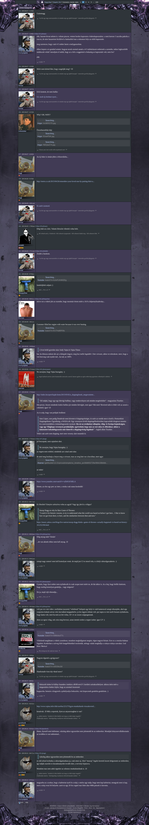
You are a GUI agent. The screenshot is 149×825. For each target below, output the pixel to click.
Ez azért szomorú (43, 206)
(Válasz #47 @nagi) (41, 439)
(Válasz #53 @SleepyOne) (42, 606)
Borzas (21, 318)
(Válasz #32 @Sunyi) (40, 34)
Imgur (39, 123)
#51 (20, 534)
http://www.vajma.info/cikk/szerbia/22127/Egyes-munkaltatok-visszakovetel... (66, 706)
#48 (20, 439)
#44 (20, 322)
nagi (20, 173)
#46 (20, 369)
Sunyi (21, 30)
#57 (20, 681)
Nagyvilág (47, 2)
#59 (20, 729)
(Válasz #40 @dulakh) (41, 251)
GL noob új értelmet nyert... (47, 97)
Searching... (50, 120)
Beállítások (42, 2)
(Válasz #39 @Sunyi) (41, 226)
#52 (20, 559)
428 (97, 2)
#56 (20, 655)
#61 (20, 780)
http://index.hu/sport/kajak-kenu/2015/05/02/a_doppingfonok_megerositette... (66, 395)
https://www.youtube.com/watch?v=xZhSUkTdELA (56, 482)
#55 (20, 629)
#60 (20, 753)
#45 (20, 346)
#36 (20, 112)
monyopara (23, 53)
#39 (20, 203)
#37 (20, 154)
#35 (20, 89)
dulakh (21, 245)
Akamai (40, 463)
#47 (20, 392)
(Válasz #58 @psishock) (41, 729)
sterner (21, 388)
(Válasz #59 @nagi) (40, 753)
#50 (20, 502)
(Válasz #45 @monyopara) (43, 369)
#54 (20, 606)
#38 (20, 179)
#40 (20, 226)
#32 (20, 11)
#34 (20, 66)
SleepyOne (23, 293)
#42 (20, 274)
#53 (20, 581)
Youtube (40, 280)
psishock (22, 723)
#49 (20, 479)
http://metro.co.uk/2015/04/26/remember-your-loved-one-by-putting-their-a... (65, 181)
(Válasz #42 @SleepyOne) (42, 299)
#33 (20, 34)
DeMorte (22, 648)
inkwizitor (22, 131)
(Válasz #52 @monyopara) (42, 581)
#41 (20, 251)
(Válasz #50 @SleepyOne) (42, 534)
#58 (20, 703)
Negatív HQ (57, 2)
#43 (20, 299)
